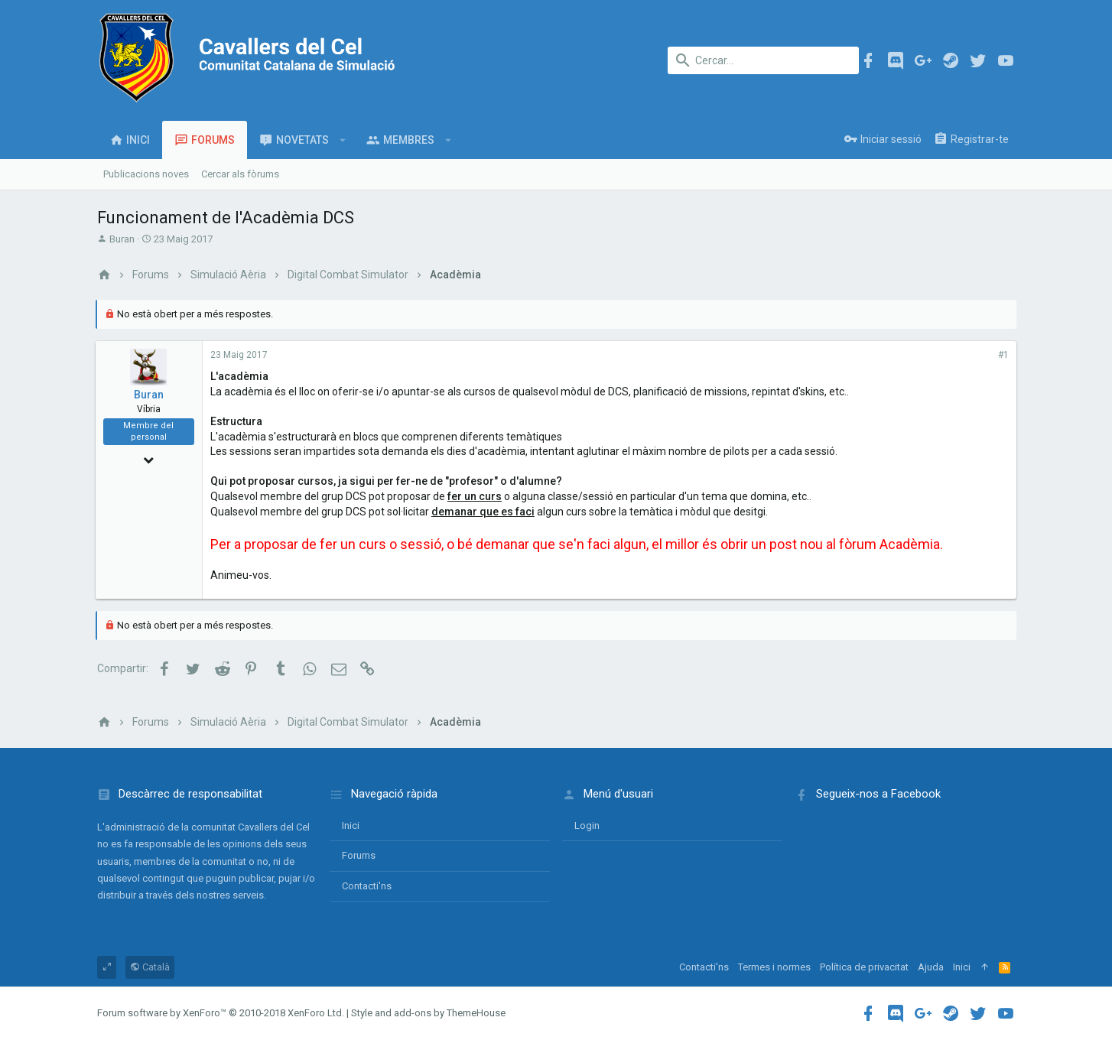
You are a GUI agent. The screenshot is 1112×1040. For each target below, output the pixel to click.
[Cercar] (763, 60)
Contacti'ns (367, 886)
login (587, 825)
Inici (350, 825)
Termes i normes (774, 967)
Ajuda (931, 967)
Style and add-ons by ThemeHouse (428, 1013)
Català (150, 967)
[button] (343, 140)
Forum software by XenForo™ (220, 1013)
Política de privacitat (864, 967)
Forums (359, 855)
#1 (1002, 354)
